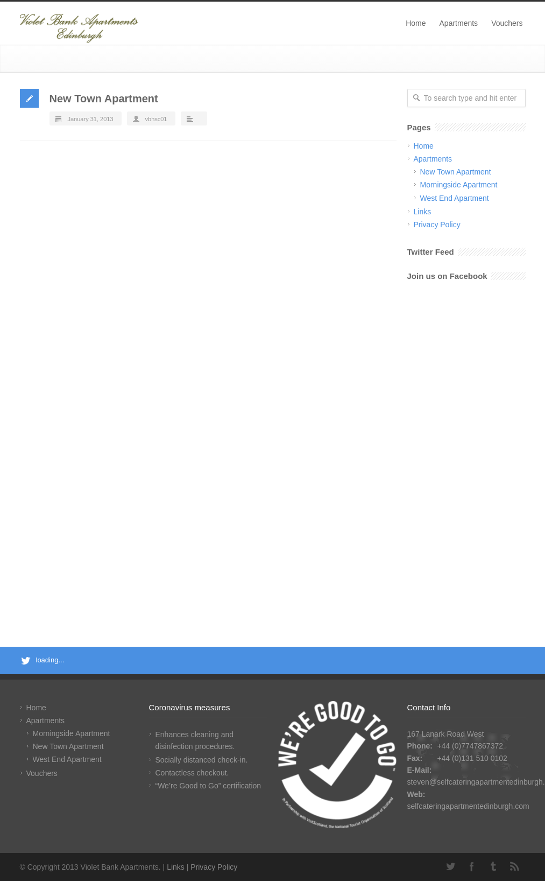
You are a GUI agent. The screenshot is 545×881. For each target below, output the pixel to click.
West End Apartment (454, 198)
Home (416, 23)
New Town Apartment (103, 98)
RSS (515, 866)
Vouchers (506, 23)
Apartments (459, 23)
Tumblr (493, 866)
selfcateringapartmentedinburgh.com (468, 806)
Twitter (450, 866)
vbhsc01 (156, 119)
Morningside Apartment (459, 184)
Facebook (472, 866)
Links (422, 211)
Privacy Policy (437, 224)
